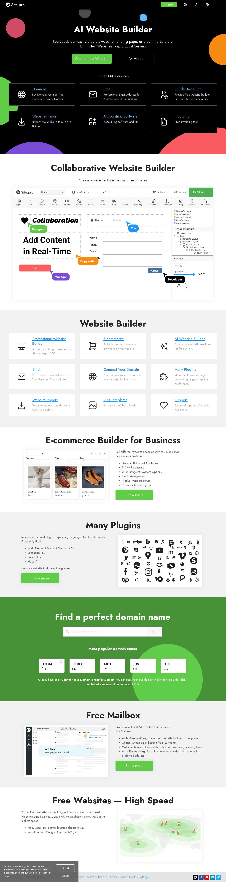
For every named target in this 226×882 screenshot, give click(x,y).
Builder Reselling (188, 89)
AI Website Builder (190, 338)
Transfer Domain (103, 680)
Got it (65, 868)
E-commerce (113, 338)
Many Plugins (185, 369)
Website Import (45, 116)
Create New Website (91, 58)
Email (107, 89)
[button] (169, 4)
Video (135, 58)
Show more (134, 494)
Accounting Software (120, 116)
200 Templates (115, 400)
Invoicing (182, 116)
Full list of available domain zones (108, 684)
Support (181, 400)
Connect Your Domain (121, 369)
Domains (39, 89)
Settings (65, 875)
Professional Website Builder (49, 341)
